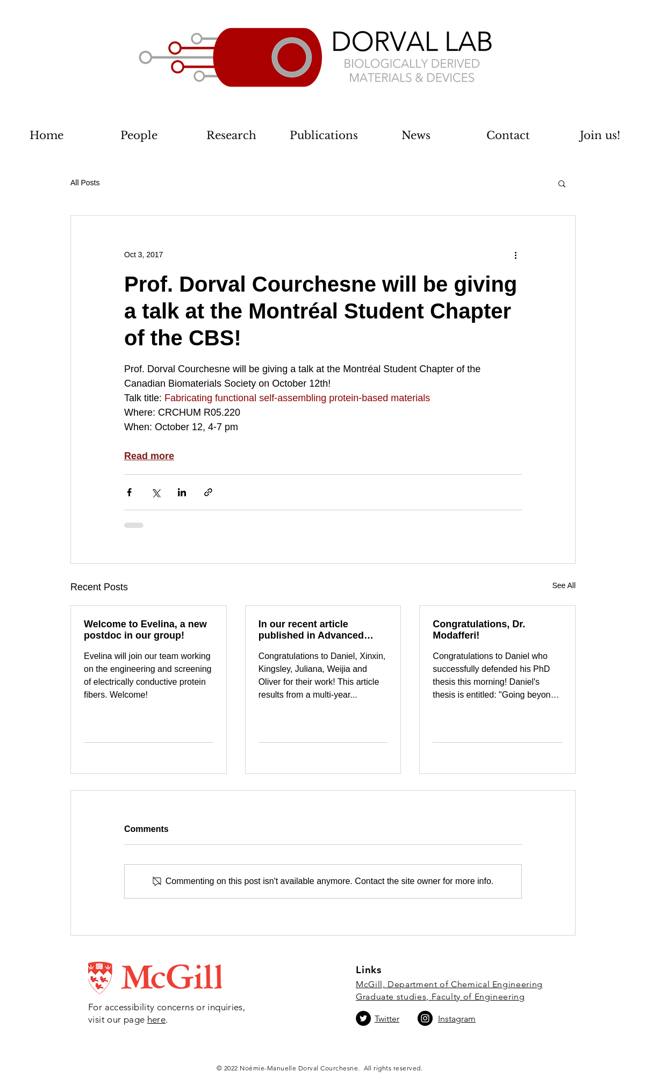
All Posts (84, 182)
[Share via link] (208, 492)
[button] (562, 183)
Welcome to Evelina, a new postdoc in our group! (145, 630)
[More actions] (515, 254)
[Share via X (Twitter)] (155, 492)
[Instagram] (425, 1018)
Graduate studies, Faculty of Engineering (440, 996)
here (156, 1019)
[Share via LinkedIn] (182, 492)
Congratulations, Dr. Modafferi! (479, 630)
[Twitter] (363, 1018)
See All (564, 585)
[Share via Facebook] (129, 492)
